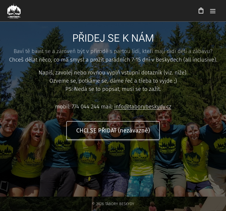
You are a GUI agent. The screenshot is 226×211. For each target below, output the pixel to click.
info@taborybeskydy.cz (142, 106)
